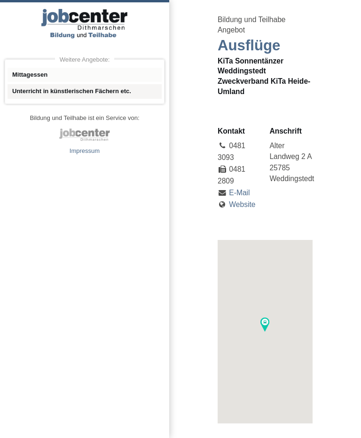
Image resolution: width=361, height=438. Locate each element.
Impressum (85, 150)
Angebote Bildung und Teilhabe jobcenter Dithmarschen (84, 23)
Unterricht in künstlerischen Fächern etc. (71, 91)
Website (242, 204)
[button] (264, 325)
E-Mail (239, 193)
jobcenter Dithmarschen (85, 134)
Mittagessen (29, 74)
